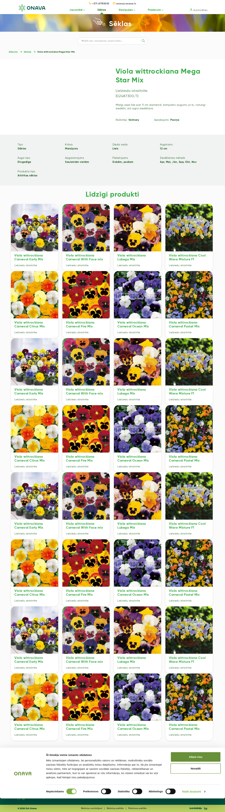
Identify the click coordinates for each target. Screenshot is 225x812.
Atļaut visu (195, 770)
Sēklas (99, 10)
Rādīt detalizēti (191, 805)
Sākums (13, 52)
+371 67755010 (99, 3)
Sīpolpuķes (124, 10)
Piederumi (153, 10)
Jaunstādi (72, 10)
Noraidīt (196, 781)
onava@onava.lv (124, 3)
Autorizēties (198, 9)
